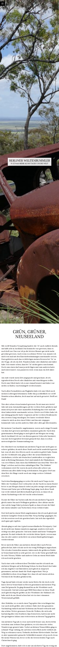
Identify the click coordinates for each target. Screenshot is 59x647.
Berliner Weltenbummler (29, 160)
